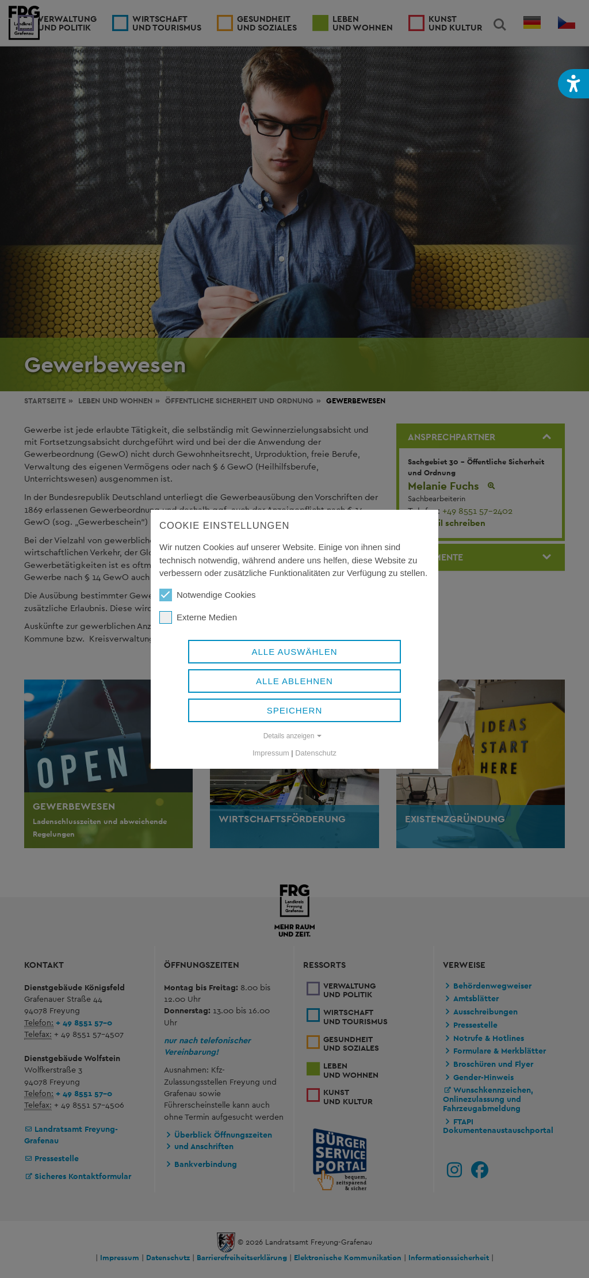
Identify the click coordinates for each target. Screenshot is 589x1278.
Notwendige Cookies (207, 595)
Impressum (271, 753)
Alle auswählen (294, 652)
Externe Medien (198, 617)
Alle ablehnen (294, 681)
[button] (573, 83)
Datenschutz (315, 753)
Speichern (295, 710)
